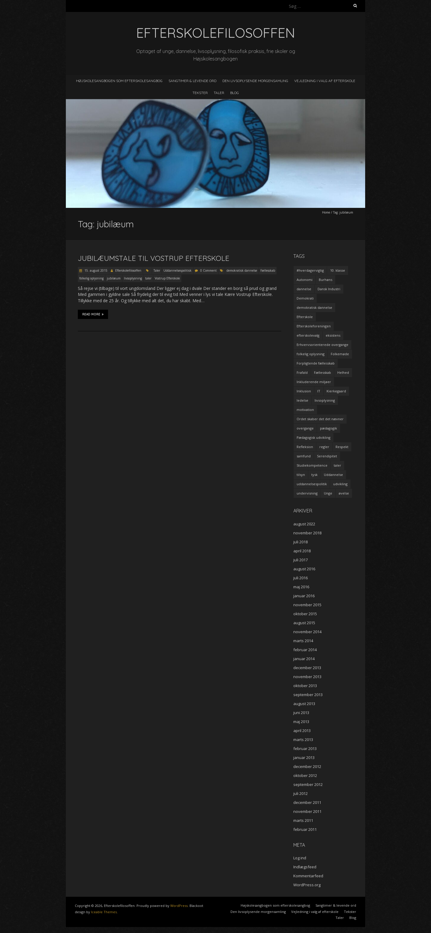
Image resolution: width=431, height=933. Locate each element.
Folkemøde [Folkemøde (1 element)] (340, 354)
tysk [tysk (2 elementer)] (314, 474)
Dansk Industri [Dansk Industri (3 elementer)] (329, 289)
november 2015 (307, 604)
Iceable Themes (104, 912)
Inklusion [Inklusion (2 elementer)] (304, 391)
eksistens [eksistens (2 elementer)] (333, 335)
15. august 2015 (95, 270)
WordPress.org (307, 884)
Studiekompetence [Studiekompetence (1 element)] (312, 465)
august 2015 (304, 622)
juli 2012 (300, 793)
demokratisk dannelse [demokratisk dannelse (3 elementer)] (314, 307)
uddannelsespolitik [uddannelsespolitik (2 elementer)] (312, 484)
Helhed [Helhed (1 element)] (343, 372)
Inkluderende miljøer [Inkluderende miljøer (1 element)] (314, 381)
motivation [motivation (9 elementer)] (305, 409)
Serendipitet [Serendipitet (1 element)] (327, 456)
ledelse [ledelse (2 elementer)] (302, 400)
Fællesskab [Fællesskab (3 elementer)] (322, 372)
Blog (234, 92)
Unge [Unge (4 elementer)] (328, 493)
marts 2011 (303, 820)
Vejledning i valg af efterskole (324, 80)
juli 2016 (300, 577)
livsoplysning (133, 278)
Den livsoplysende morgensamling (255, 80)
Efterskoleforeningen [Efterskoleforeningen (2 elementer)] (314, 326)
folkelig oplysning (91, 278)
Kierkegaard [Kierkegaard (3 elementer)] (336, 391)
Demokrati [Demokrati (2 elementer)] (305, 298)
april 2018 (302, 551)
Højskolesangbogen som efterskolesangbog (119, 80)
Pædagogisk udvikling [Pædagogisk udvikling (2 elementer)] (313, 437)
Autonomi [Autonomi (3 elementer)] (304, 279)
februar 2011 (305, 829)
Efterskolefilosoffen (128, 270)
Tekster (200, 92)
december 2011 (307, 802)
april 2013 (302, 730)
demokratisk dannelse (242, 270)
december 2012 (307, 766)
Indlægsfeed (304, 867)
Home (326, 212)
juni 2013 (301, 712)
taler (148, 278)
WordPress (179, 905)
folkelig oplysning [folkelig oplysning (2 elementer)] (310, 354)
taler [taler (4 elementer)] (337, 465)
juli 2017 (300, 559)
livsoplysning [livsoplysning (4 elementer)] (325, 400)
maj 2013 (301, 721)
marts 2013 (303, 739)
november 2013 (307, 676)
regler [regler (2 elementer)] (324, 446)
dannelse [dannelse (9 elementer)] (304, 289)
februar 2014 (305, 649)
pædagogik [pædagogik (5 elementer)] (328, 428)
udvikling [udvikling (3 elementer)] (340, 484)
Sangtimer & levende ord (192, 80)
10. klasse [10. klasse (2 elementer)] (337, 270)
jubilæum (114, 278)
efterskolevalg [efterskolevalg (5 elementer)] (308, 335)
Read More (93, 314)
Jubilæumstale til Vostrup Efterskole (153, 258)
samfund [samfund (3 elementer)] (304, 456)
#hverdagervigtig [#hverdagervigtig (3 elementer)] (310, 270)
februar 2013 (305, 748)
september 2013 (308, 694)
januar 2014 (304, 658)
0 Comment (208, 270)
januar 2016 (304, 595)
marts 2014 (303, 640)
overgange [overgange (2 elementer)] (305, 428)
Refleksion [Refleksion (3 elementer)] (305, 446)
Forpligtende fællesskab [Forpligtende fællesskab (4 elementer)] (316, 363)
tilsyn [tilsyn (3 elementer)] (301, 474)
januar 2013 (304, 757)
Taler (219, 92)
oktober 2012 (305, 775)
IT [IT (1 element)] (318, 391)
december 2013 (307, 667)
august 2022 (304, 524)
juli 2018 (300, 542)
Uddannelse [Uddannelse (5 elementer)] (333, 474)
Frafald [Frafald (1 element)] (302, 372)
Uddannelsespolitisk (177, 270)
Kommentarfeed (308, 875)
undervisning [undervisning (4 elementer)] (307, 493)
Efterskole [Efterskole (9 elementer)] (305, 316)
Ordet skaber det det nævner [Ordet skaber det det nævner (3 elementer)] (320, 419)
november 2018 (307, 533)
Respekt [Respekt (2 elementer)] (342, 446)
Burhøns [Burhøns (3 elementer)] (325, 279)
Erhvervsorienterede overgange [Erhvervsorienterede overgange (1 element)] (322, 344)
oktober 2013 (305, 685)
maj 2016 (301, 586)
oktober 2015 (305, 613)
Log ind (299, 858)
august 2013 (304, 703)
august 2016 (304, 568)
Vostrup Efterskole (167, 278)
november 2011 (307, 811)
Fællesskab (267, 270)
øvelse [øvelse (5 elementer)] (344, 493)
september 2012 (308, 784)
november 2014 (307, 631)
